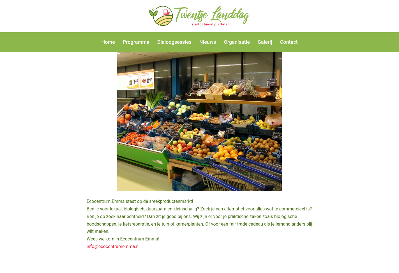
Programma (136, 42)
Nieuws (207, 42)
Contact (288, 42)
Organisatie (237, 42)
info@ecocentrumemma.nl (113, 246)
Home (108, 42)
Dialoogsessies (174, 42)
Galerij (265, 42)
